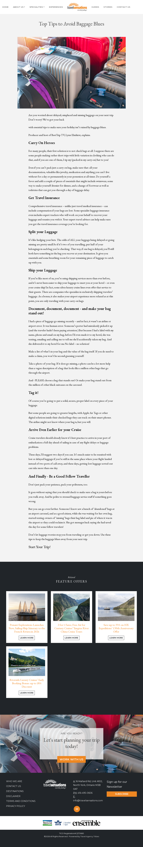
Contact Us (123, 7)
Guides (95, 7)
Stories (107, 7)
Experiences (56, 7)
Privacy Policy (15, 806)
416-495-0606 (85, 793)
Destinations (15, 791)
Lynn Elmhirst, (73, 135)
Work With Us (71, 759)
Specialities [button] (36, 7)
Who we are (14, 781)
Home (5, 7)
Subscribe (121, 794)
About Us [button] (18, 7)
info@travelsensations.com (88, 800)
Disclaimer (13, 796)
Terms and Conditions (20, 801)
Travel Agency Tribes (89, 836)
